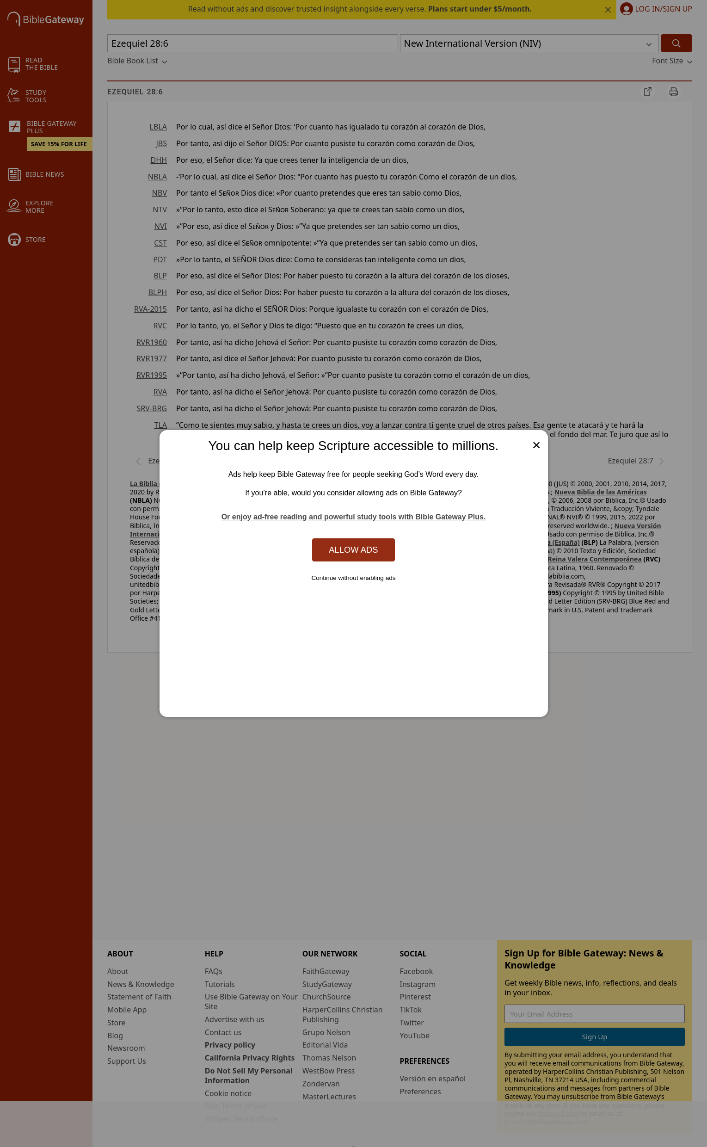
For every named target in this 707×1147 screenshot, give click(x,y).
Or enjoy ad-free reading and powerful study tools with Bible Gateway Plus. (353, 517)
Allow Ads (353, 550)
